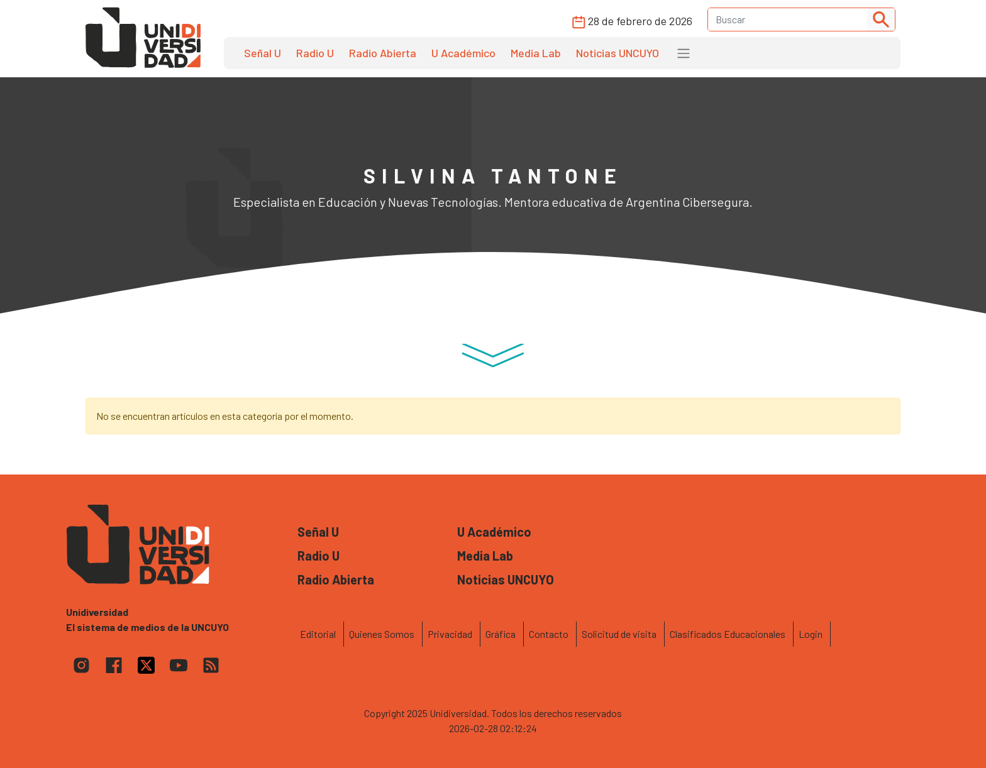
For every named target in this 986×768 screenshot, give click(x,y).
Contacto (548, 634)
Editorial (318, 634)
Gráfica (500, 634)
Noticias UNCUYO (617, 53)
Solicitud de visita (619, 634)
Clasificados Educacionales (727, 634)
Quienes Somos (381, 634)
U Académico (463, 53)
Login (811, 634)
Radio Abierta (382, 53)
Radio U (315, 53)
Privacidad (450, 634)
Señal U (262, 53)
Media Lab (536, 53)
